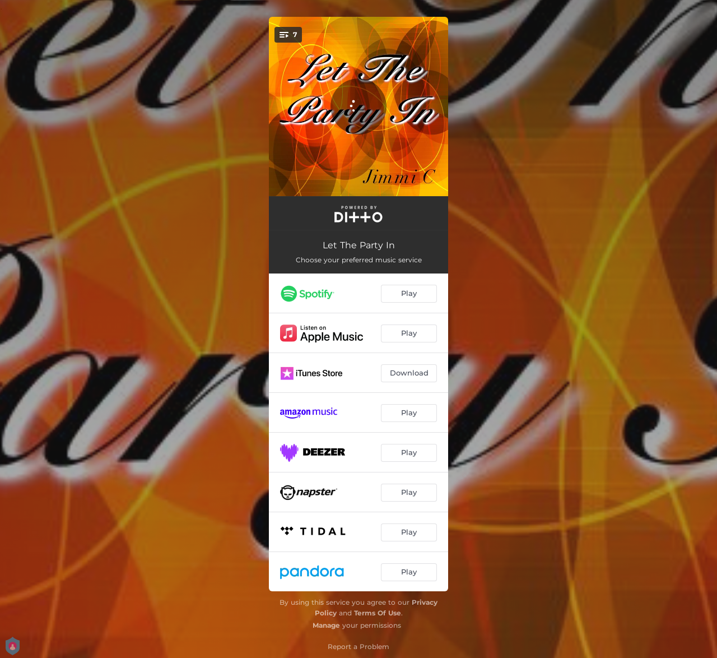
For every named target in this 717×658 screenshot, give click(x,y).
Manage (326, 625)
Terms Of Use (377, 613)
